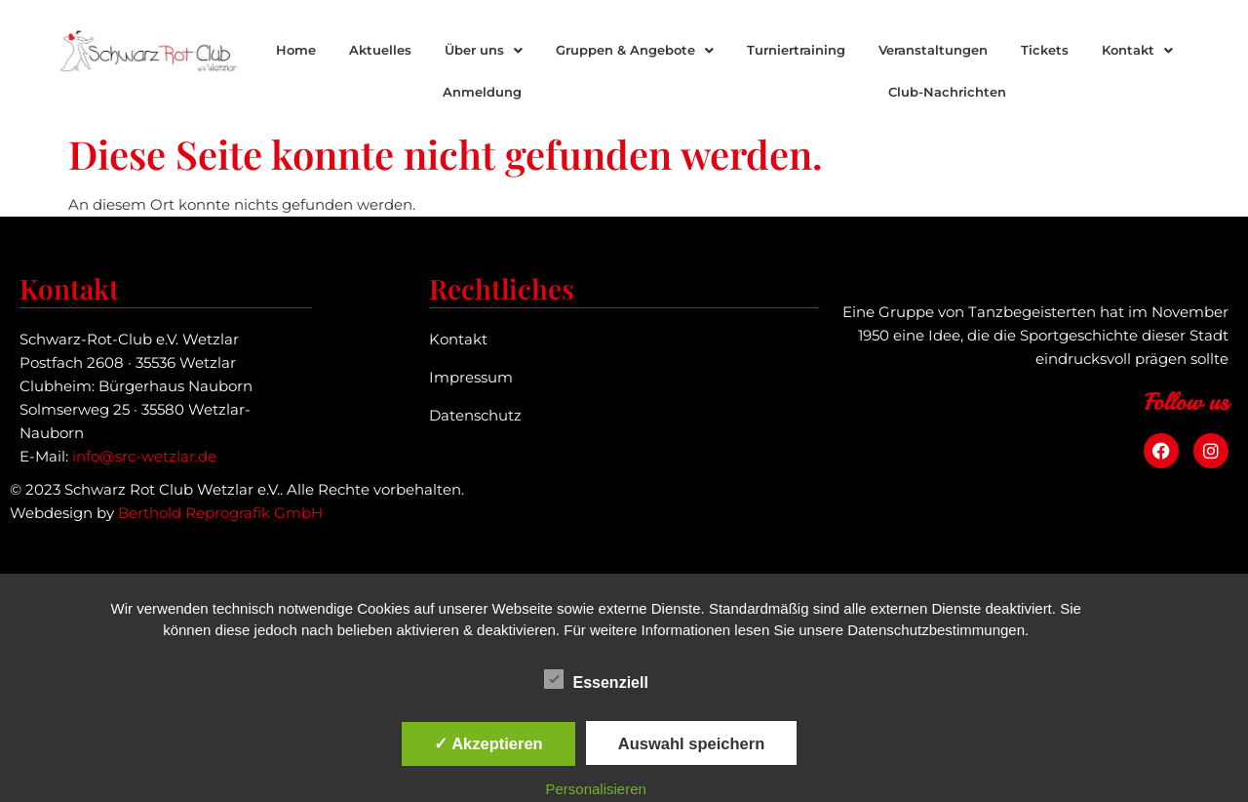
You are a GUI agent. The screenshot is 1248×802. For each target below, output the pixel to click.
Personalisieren (596, 789)
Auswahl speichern (691, 743)
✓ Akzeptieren (488, 743)
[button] (483, 50)
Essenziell (596, 679)
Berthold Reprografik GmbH (220, 512)
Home (296, 50)
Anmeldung (482, 92)
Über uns (484, 50)
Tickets (1045, 50)
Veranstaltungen (933, 50)
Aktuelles (380, 50)
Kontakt (1137, 50)
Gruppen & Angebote (635, 50)
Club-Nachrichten (947, 92)
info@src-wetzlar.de (144, 456)
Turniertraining (796, 50)
